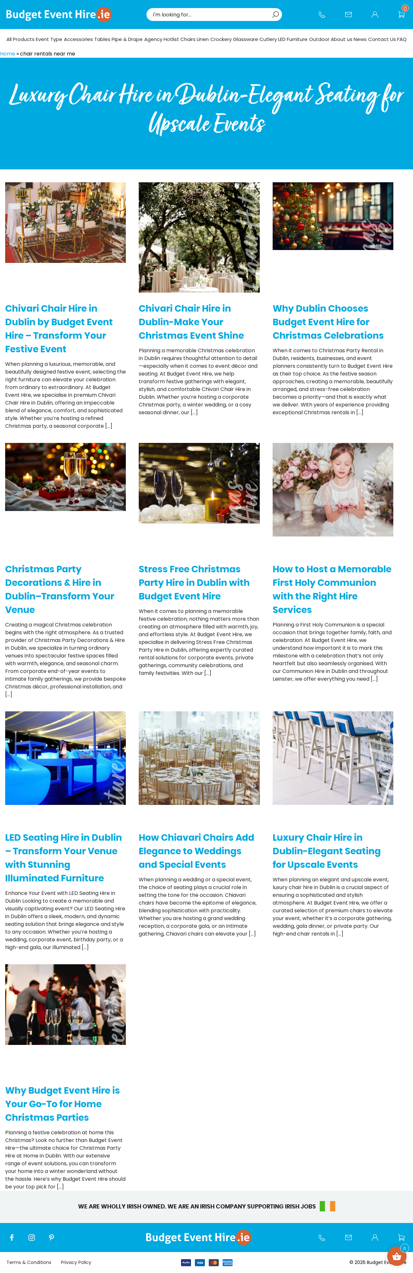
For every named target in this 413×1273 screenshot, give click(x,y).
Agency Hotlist (161, 39)
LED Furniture (292, 39)
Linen (203, 39)
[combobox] (211, 14)
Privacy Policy (76, 1262)
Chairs (188, 39)
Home (7, 53)
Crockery (221, 39)
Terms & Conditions (28, 1262)
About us (341, 39)
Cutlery (268, 39)
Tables (102, 39)
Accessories (78, 39)
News (360, 39)
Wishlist (404, 18)
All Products (20, 39)
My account (378, 18)
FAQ (402, 39)
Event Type (49, 39)
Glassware (245, 39)
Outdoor (319, 39)
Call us (325, 18)
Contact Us (352, 18)
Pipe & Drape (127, 39)
